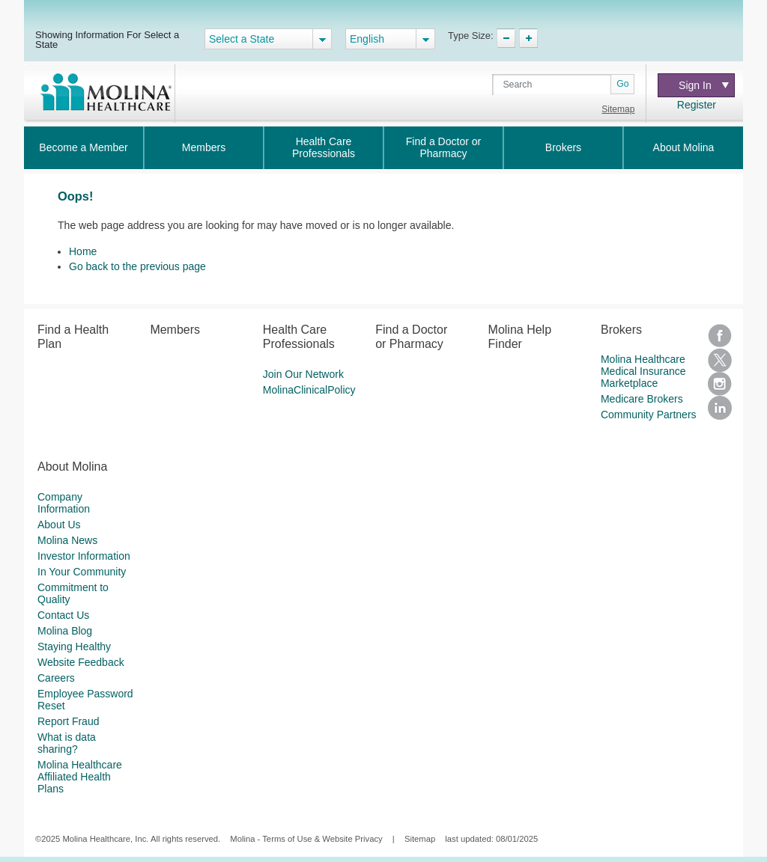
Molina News (67, 540)
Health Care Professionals (323, 147)
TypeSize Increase (528, 38)
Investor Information (83, 556)
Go (622, 84)
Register (696, 105)
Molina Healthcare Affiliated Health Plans (79, 777)
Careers (56, 678)
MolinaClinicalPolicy (309, 390)
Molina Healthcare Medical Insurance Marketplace (643, 371)
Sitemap (617, 109)
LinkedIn (720, 408)
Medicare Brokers (642, 399)
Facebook (720, 336)
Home (83, 251)
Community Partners (649, 415)
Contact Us (63, 615)
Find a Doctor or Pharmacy (443, 147)
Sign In (704, 85)
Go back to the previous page (137, 266)
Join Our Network (303, 374)
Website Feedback (80, 662)
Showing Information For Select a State (107, 39)
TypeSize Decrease (506, 38)
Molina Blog (64, 631)
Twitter (720, 360)
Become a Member (83, 147)
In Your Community (81, 572)
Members (203, 147)
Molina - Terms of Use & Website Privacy (306, 838)
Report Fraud (68, 721)
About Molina (684, 147)
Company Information (63, 503)
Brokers (563, 147)
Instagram (720, 384)
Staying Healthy (74, 646)
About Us (59, 525)
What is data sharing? (66, 743)
